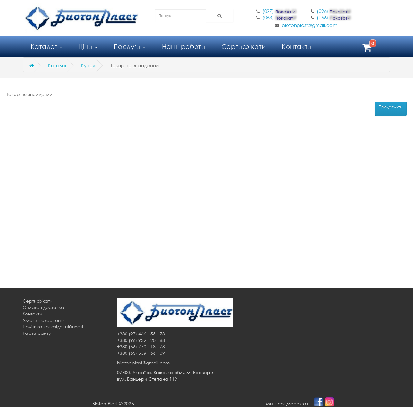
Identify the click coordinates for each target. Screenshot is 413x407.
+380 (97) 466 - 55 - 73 (141, 334)
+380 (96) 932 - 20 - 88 (141, 340)
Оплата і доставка (43, 307)
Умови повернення (44, 320)
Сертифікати (243, 46)
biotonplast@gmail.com (309, 25)
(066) (334, 17)
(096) (334, 11)
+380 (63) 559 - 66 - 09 (141, 353)
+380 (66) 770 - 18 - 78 (141, 347)
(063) (279, 17)
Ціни (87, 46)
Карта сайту (37, 333)
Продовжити (390, 107)
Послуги (130, 46)
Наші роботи (183, 46)
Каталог (46, 46)
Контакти (296, 46)
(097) (279, 11)
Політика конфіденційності (53, 327)
